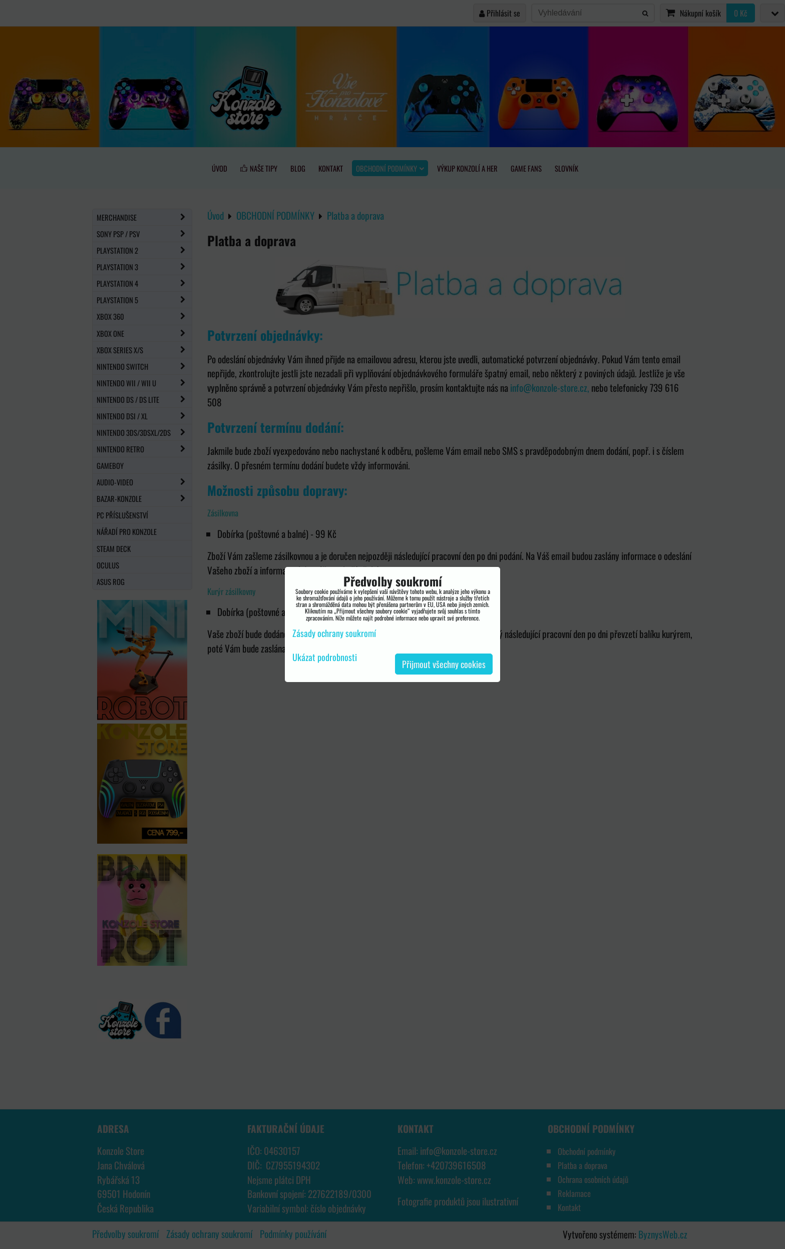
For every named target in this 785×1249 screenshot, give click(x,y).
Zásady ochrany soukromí (334, 633)
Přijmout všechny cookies (444, 664)
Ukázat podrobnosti (324, 658)
